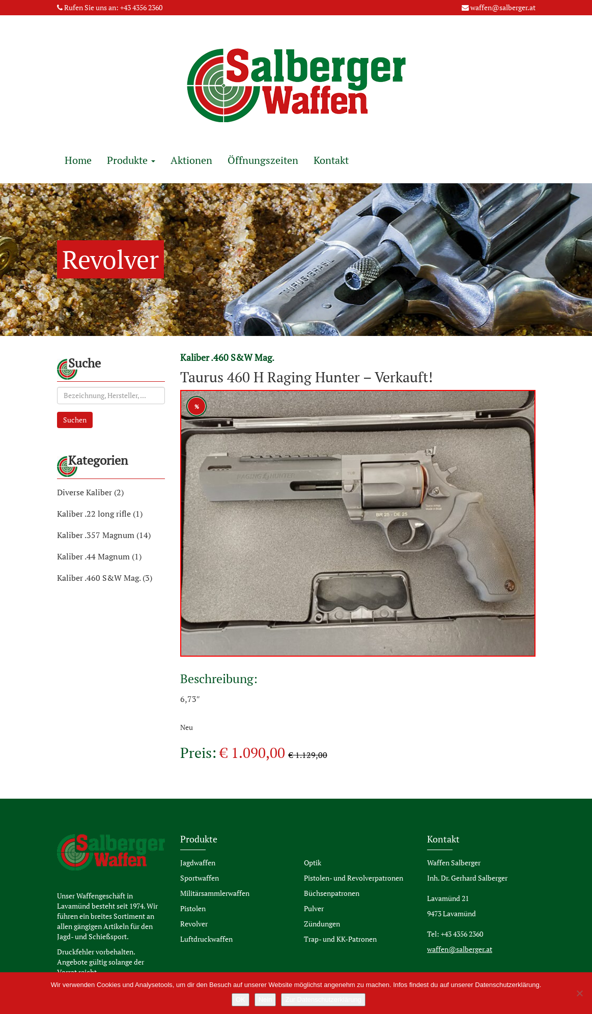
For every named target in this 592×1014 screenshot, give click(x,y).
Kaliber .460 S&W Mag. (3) (104, 577)
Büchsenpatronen (331, 893)
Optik (312, 862)
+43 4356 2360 (141, 7)
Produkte (131, 160)
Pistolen (193, 908)
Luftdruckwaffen (206, 939)
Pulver (314, 908)
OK (240, 999)
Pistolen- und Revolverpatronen (353, 878)
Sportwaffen (199, 878)
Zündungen (322, 923)
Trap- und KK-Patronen (340, 939)
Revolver (194, 923)
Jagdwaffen (197, 862)
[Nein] (579, 993)
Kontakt (331, 160)
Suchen (75, 420)
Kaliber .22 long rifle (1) (100, 513)
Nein (265, 999)
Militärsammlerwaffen (214, 893)
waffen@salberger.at (502, 7)
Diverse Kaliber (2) (90, 492)
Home (78, 160)
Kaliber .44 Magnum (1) (99, 556)
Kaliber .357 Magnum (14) (104, 535)
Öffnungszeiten (263, 160)
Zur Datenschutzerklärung (323, 999)
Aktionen (191, 160)
